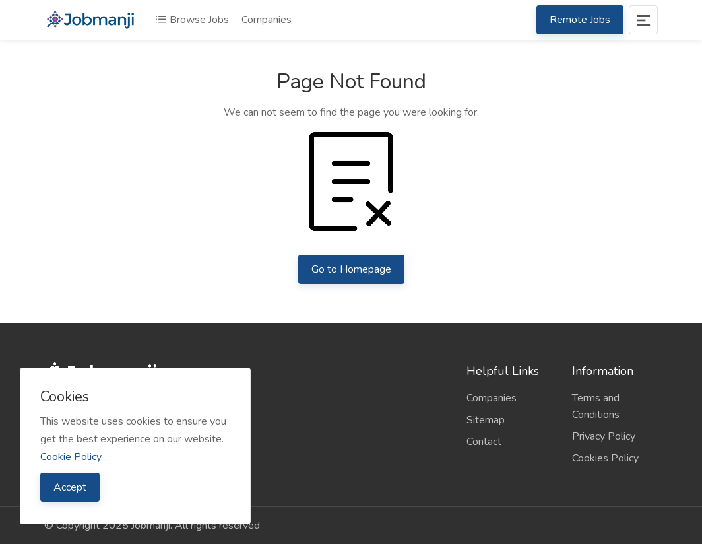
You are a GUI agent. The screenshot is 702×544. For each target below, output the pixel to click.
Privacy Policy (603, 436)
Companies (266, 20)
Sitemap (485, 420)
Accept (69, 487)
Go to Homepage (351, 269)
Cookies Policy (605, 458)
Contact (483, 441)
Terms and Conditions (596, 406)
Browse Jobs (192, 20)
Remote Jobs (580, 20)
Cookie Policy (71, 457)
